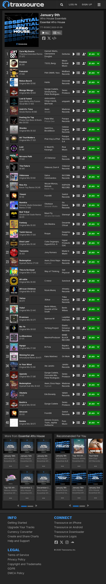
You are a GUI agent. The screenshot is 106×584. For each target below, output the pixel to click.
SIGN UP (87, 4)
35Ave (47, 300)
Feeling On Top (26, 117)
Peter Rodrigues (52, 94)
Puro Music (64, 422)
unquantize (67, 101)
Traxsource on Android (68, 527)
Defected (66, 54)
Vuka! (22, 308)
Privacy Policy (16, 559)
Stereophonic (68, 214)
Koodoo (23, 62)
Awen (47, 109)
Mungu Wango (26, 90)
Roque (48, 233)
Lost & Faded (25, 98)
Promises (24, 317)
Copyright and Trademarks (24, 564)
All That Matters (27, 137)
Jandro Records (66, 365)
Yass (57, 73)
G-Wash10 (49, 147)
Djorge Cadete (51, 89)
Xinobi (47, 112)
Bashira (23, 402)
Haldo (47, 82)
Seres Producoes (67, 91)
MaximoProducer (52, 337)
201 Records (94, 461)
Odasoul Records (66, 167)
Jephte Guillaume (51, 423)
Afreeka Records (66, 290)
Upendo (23, 374)
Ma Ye (22, 326)
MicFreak (49, 103)
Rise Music (64, 148)
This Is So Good (26, 270)
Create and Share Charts (23, 536)
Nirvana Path (25, 156)
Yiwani (22, 194)
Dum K (56, 167)
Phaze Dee (50, 121)
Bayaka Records (66, 346)
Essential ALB (62, 461)
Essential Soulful (62, 493)
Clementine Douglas (50, 55)
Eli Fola (48, 347)
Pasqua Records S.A (66, 139)
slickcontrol (50, 98)
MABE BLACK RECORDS (66, 337)
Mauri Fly (49, 213)
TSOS (47, 63)
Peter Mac (49, 118)
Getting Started (17, 522)
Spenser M (49, 318)
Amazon (23, 412)
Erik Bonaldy (50, 394)
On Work (66, 356)
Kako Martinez (51, 356)
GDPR (11, 568)
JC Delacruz (50, 158)
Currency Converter (20, 531)
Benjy (53, 63)
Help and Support (19, 540)
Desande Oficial (66, 223)
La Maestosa (25, 336)
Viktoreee (24, 175)
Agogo (22, 345)
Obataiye (49, 204)
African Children (27, 289)
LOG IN (73, 4)
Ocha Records (66, 157)
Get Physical (66, 271)
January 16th (78, 488)
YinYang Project (52, 328)
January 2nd (94, 488)
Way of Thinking (52, 271)
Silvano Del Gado (52, 216)
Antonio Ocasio (51, 420)
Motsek (48, 186)
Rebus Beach (25, 81)
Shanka (23, 128)
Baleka (22, 421)
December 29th (27, 488)
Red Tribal (24, 212)
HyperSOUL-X (51, 244)
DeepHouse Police (67, 233)
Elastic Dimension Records (67, 328)
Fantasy (23, 222)
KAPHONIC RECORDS (67, 186)
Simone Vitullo (51, 206)
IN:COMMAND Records (68, 176)
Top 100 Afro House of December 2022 (79, 456)
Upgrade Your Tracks (21, 527)
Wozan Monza (51, 183)
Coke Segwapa (52, 241)
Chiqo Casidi (50, 101)
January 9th (61, 456)
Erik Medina (50, 224)
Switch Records (66, 195)
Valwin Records (66, 394)
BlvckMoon (50, 131)
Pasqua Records (66, 119)
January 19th (9, 456)
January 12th (26, 456)
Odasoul (48, 167)
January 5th (42, 456)
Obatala (23, 393)
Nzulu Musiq (50, 290)
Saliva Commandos (50, 176)
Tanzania (23, 251)
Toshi (47, 422)
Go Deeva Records (66, 205)
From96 (48, 196)
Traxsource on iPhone (67, 522)
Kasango (49, 149)
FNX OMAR (49, 73)
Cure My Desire (26, 51)
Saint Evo (49, 128)
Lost (21, 147)
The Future (24, 166)
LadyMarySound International (69, 318)
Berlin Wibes (50, 306)
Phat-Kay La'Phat (52, 139)
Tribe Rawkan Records (66, 299)
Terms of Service (18, 555)
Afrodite (23, 279)
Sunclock (66, 281)
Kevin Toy (49, 189)
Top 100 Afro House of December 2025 (10, 488)
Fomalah (23, 71)
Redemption (25, 260)
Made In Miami (65, 252)
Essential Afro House (52, 22)
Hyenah (48, 263)
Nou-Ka (23, 185)
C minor (48, 281)
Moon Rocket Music (65, 63)
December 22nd (43, 488)
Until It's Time (26, 109)
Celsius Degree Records (66, 129)
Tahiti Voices (25, 232)
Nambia (23, 202)
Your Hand (93, 456)
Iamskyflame (50, 92)
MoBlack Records (66, 72)
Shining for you (26, 355)
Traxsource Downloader (69, 531)
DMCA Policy (16, 573)
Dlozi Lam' (24, 241)
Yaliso (22, 298)
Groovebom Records (67, 82)
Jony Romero (51, 252)
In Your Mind (25, 364)
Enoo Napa (55, 260)
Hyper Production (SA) (67, 243)
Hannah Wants (51, 51)
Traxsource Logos (65, 536)
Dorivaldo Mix (51, 375)
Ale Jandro (49, 366)
